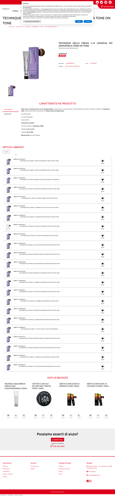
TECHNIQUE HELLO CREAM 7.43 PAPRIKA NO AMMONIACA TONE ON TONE (39, 301)
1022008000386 (21, 262)
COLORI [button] (6, 151)
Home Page (11, 26)
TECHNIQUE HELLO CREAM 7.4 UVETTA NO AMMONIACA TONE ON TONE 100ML (39, 291)
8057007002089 (21, 252)
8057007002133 (21, 336)
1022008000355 (21, 327)
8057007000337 (21, 224)
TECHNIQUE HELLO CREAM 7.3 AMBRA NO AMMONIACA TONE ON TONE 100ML (39, 282)
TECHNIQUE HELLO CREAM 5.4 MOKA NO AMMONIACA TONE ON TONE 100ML (39, 226)
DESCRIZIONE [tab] (8, 109)
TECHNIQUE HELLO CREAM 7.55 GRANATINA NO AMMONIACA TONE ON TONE (39, 319)
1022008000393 (21, 318)
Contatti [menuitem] (5, 476)
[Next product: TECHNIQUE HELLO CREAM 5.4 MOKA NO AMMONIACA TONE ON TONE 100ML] (60, 31)
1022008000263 (21, 177)
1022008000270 (21, 206)
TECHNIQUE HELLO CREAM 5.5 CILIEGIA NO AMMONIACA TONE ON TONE (39, 235)
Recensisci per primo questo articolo (68, 48)
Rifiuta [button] (79, 21)
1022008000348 (21, 243)
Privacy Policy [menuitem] (6, 468)
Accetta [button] (88, 21)
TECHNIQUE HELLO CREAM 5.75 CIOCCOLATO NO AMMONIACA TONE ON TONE (39, 245)
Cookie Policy (10, 495)
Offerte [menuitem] (61, 471)
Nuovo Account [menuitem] (35, 466)
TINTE (41, 26)
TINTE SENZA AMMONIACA (51, 26)
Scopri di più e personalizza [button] (32, 21)
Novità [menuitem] (60, 474)
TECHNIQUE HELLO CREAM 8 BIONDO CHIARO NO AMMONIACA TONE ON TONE (39, 338)
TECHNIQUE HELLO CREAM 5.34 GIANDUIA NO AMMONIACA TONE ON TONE (82, 26)
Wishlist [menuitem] (33, 468)
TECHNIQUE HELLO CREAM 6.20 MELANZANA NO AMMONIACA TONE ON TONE (39, 263)
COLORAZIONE (35, 26)
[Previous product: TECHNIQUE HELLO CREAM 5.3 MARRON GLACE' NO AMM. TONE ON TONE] (54, 31)
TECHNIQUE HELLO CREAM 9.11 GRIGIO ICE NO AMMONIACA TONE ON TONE (39, 357)
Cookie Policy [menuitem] (6, 471)
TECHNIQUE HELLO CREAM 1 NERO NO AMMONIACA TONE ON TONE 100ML (39, 160)
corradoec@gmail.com (94, 475)
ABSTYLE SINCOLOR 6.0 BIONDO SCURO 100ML (69, 385)
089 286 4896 (107, 6)
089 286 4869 (57, 446)
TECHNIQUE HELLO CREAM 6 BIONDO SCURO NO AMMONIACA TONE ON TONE (39, 254)
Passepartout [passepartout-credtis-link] (60, 492)
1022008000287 (21, 215)
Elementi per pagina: (8, 154)
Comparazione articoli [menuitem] (64, 468)
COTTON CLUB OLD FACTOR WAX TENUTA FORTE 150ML (41, 386)
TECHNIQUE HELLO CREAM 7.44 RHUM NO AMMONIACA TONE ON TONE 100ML (39, 310)
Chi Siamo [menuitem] (5, 466)
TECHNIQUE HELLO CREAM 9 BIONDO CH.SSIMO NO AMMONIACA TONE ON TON (39, 347)
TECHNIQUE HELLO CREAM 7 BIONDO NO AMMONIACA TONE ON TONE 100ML (39, 273)
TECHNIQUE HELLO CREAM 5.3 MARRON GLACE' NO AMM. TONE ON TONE (39, 207)
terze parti (46, 9)
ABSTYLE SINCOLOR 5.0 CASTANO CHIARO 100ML (98, 385)
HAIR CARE (27, 26)
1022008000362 (21, 364)
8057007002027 (21, 187)
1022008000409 (21, 308)
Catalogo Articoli (19, 26)
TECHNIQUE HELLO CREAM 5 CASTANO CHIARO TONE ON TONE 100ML (39, 198)
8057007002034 (21, 196)
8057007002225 (21, 355)
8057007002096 (21, 271)
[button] (29, 62)
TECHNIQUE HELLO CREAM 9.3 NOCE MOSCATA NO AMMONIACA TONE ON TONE (39, 366)
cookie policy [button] (28, 7)
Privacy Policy (3, 495)
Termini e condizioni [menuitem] (8, 474)
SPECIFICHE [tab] (7, 114)
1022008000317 (21, 290)
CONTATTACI (57, 439)
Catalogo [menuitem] (15, 11)
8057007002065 (21, 234)
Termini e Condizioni (19, 495)
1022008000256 (21, 346)
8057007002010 (21, 159)
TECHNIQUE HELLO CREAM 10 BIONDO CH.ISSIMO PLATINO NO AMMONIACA (39, 179)
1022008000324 (21, 299)
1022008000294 (21, 280)
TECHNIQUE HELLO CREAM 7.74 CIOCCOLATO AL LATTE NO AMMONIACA (39, 329)
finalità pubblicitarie (31, 12)
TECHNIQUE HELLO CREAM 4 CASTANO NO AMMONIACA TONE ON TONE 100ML (39, 188)
